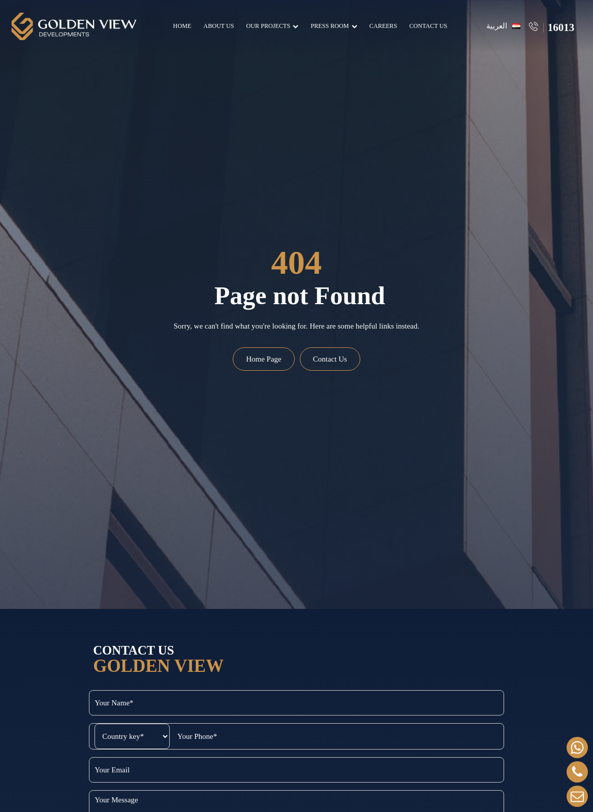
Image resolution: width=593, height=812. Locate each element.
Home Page (264, 359)
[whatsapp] (577, 747)
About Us (217, 25)
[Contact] (577, 796)
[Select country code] (49, 736)
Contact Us (427, 25)
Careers (382, 25)
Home (180, 25)
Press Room (332, 25)
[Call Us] (577, 772)
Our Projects (270, 25)
